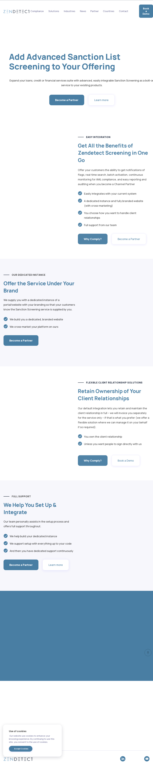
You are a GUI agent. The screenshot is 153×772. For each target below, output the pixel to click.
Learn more (101, 100)
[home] (16, 11)
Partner (94, 11)
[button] (69, 11)
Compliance (37, 11)
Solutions (53, 11)
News (83, 11)
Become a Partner (66, 100)
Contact (123, 11)
